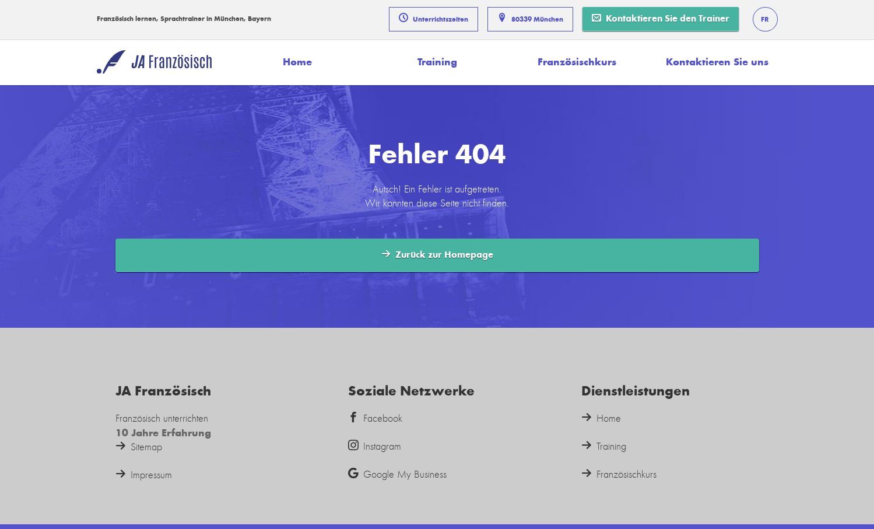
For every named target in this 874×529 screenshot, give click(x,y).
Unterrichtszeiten (433, 18)
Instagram (374, 446)
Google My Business (397, 474)
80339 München (530, 18)
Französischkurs (577, 61)
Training (437, 61)
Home (297, 61)
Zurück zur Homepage (437, 254)
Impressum (143, 474)
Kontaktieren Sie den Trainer (660, 18)
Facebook (375, 418)
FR (765, 19)
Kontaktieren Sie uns (717, 61)
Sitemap (138, 446)
